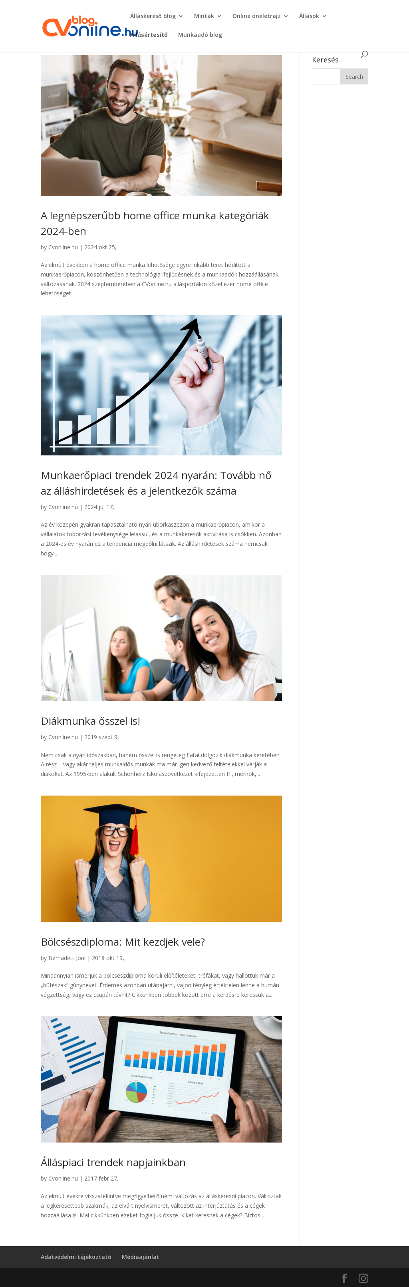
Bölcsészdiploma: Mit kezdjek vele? (123, 941)
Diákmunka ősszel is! (90, 721)
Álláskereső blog (153, 16)
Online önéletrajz (256, 16)
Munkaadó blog (200, 35)
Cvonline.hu (63, 247)
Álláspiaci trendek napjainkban (113, 1162)
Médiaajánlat (140, 1257)
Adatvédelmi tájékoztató (76, 1257)
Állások (309, 16)
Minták (204, 16)
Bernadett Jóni (66, 958)
